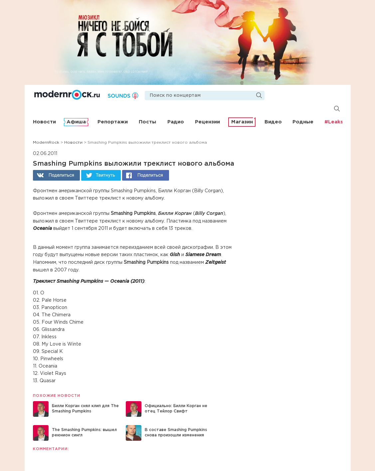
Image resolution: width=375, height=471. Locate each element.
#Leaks (333, 122)
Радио (175, 122)
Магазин (242, 122)
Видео (273, 122)
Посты (147, 122)
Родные (302, 122)
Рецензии (207, 122)
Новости (44, 122)
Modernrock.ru (67, 95)
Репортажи (112, 122)
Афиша (76, 122)
